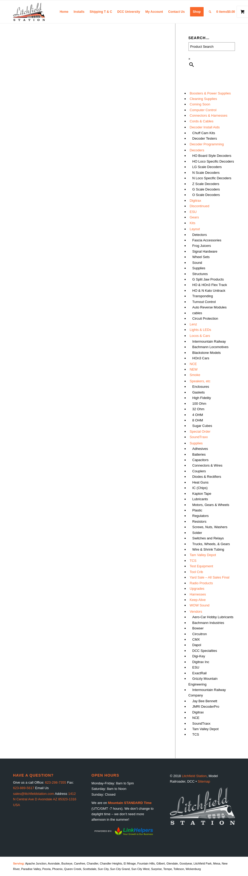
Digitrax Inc (200, 662)
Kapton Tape (201, 494)
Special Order (200, 431)
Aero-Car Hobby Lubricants (213, 617)
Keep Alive (198, 600)
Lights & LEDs (200, 330)
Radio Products (201, 583)
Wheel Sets (201, 257)
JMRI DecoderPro (205, 706)
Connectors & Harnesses (209, 115)
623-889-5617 (23, 788)
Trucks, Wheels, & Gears (211, 544)
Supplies (198, 268)
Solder (197, 533)
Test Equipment (201, 566)
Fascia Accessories (206, 240)
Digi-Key (198, 656)
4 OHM (197, 415)
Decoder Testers (204, 138)
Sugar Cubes (202, 426)
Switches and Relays (208, 538)
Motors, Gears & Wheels (210, 505)
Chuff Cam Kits (203, 133)
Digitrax (195, 200)
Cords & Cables (202, 121)
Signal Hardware (204, 251)
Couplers (199, 471)
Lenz (193, 324)
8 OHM (197, 420)
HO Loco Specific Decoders (213, 161)
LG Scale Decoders (207, 167)
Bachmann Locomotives (210, 347)
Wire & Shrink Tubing (208, 549)
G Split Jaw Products (208, 279)
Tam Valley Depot (203, 555)
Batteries (199, 454)
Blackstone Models (206, 353)
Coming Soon (200, 104)
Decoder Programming (207, 144)
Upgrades (197, 589)
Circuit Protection (205, 318)
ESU (193, 212)
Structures (200, 274)
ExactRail (199, 673)
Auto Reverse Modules (209, 307)
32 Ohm (198, 409)
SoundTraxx (199, 437)
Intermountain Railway (209, 341)
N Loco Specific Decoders (212, 178)
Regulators (200, 516)
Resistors (199, 521)
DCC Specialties (204, 651)
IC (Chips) (200, 488)
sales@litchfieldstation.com (33, 794)
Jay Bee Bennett (204, 701)
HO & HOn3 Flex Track (209, 285)
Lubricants (200, 499)
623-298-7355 (55, 782)
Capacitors (200, 460)
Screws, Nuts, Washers (210, 527)
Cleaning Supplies (203, 99)
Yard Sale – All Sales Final (209, 577)
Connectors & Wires (207, 465)
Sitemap (204, 781)
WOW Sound (200, 605)
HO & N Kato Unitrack (208, 291)
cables (197, 313)
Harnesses (198, 594)
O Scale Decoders (206, 195)
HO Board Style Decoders (212, 156)
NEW (194, 369)
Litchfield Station (194, 776)
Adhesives (200, 449)
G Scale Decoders (206, 189)
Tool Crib (196, 572)
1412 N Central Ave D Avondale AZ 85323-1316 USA (44, 799)
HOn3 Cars (200, 358)
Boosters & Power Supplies (210, 93)
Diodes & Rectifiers (206, 477)
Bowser (198, 628)
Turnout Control (204, 302)
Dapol (196, 645)
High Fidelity (201, 398)
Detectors (199, 235)
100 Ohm (199, 404)
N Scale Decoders (206, 173)
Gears (194, 217)
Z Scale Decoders (205, 184)
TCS (193, 561)
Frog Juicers (201, 246)
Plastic (197, 510)
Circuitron (199, 634)
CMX (196, 639)
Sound (197, 263)
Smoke (195, 375)
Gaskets (198, 392)
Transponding (202, 296)
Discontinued (199, 206)
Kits (193, 223)
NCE (193, 364)
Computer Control (203, 110)
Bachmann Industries (208, 623)
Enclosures (200, 387)
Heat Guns (200, 482)
